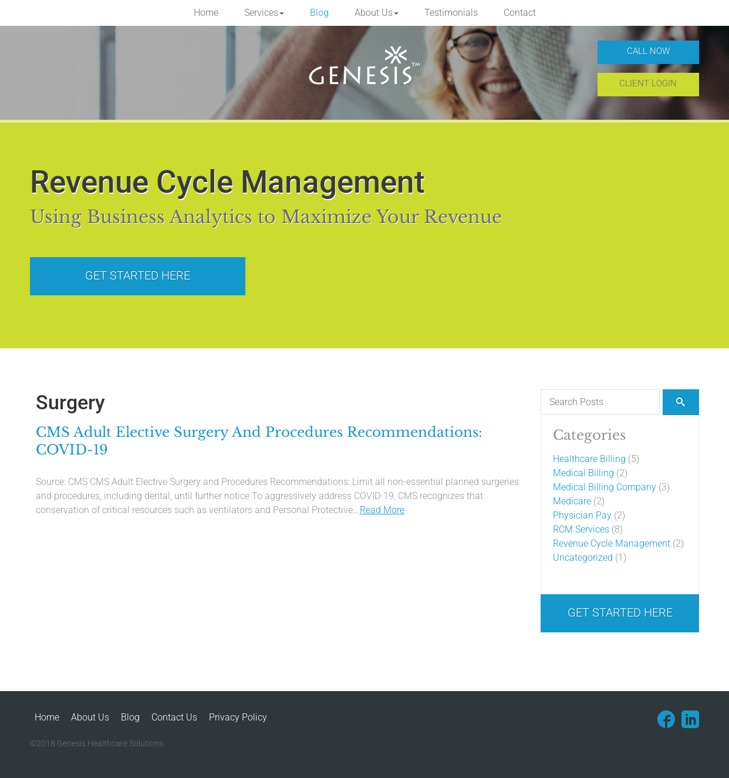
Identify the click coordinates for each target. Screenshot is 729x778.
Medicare (572, 501)
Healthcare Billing (589, 458)
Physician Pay (582, 515)
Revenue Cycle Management (611, 543)
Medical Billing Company (604, 487)
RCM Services (581, 529)
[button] (264, 13)
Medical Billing (583, 473)
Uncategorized (583, 557)
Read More (382, 510)
